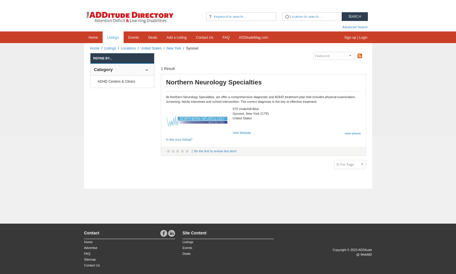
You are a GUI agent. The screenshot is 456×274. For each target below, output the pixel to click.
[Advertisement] (118, 203)
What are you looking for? (224, 9)
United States (151, 48)
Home (93, 38)
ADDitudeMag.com (253, 38)
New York (173, 48)
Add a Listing (177, 38)
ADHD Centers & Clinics (116, 81)
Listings (113, 38)
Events (133, 38)
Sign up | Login (356, 38)
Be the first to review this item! (215, 151)
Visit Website (242, 133)
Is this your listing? (179, 139)
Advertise (90, 248)
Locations (128, 48)
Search (354, 16)
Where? (290, 9)
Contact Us (204, 38)
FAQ (225, 38)
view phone (353, 133)
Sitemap (90, 259)
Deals (152, 38)
